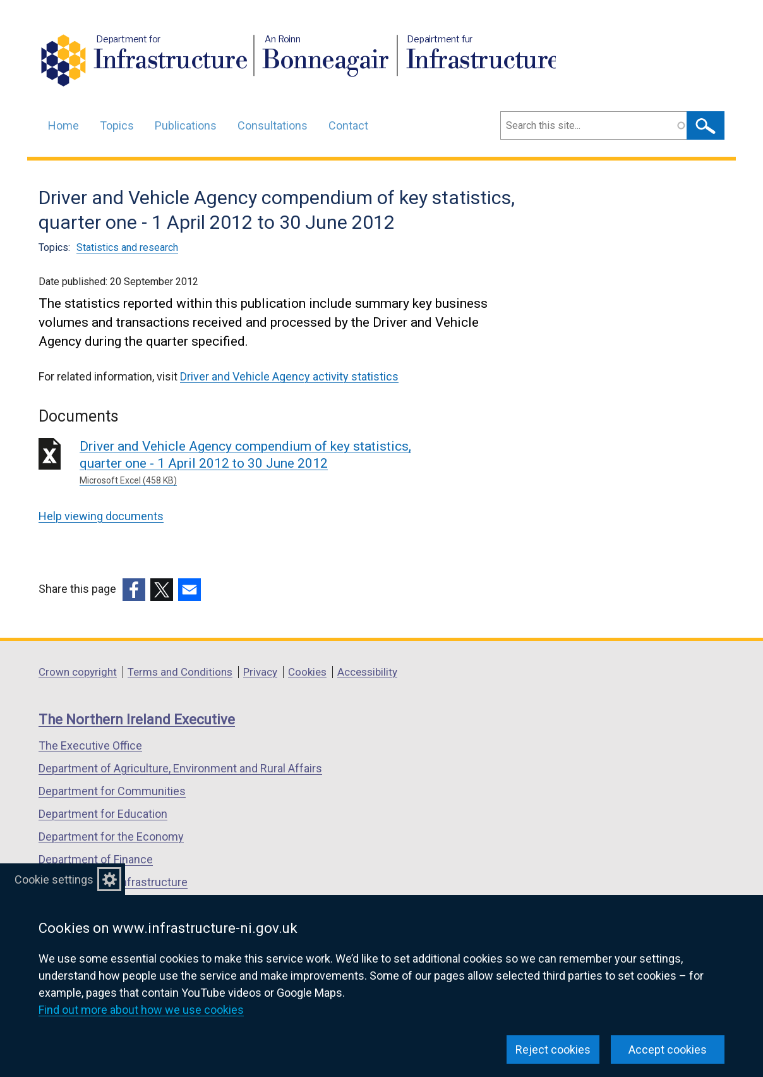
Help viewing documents (101, 516)
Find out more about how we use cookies (141, 1009)
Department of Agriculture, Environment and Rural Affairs (180, 768)
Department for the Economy (111, 836)
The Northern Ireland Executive (137, 719)
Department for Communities (112, 791)
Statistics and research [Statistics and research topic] (127, 247)
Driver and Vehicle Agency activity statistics (289, 376)
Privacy (260, 672)
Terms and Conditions (180, 672)
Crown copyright (78, 672)
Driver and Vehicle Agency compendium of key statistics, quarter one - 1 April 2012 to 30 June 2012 (261, 463)
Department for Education (103, 813)
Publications (186, 125)
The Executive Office (90, 745)
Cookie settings (54, 879)
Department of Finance (96, 859)
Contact (348, 125)
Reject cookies (553, 1049)
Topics (117, 125)
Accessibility (367, 672)
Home (63, 125)
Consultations (272, 125)
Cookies (307, 672)
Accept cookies (667, 1049)
